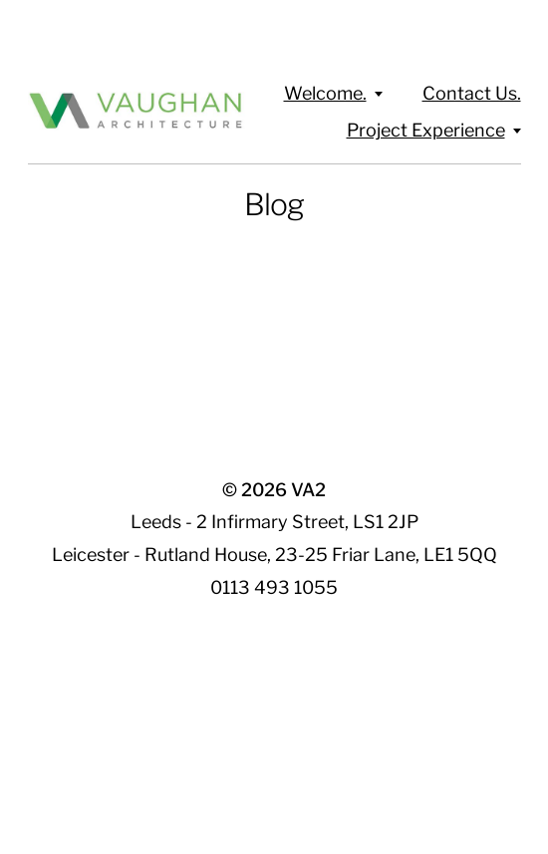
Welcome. (325, 93)
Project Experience (426, 130)
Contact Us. (471, 93)
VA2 (308, 489)
